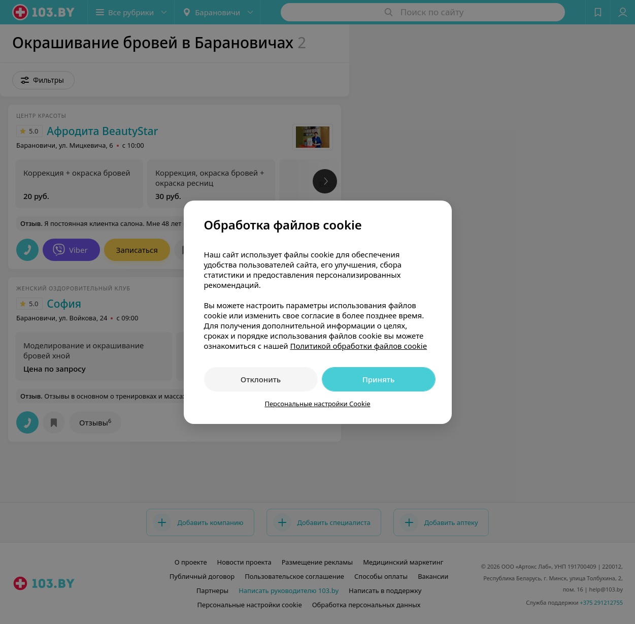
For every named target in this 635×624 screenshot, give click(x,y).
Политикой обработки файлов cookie (358, 346)
